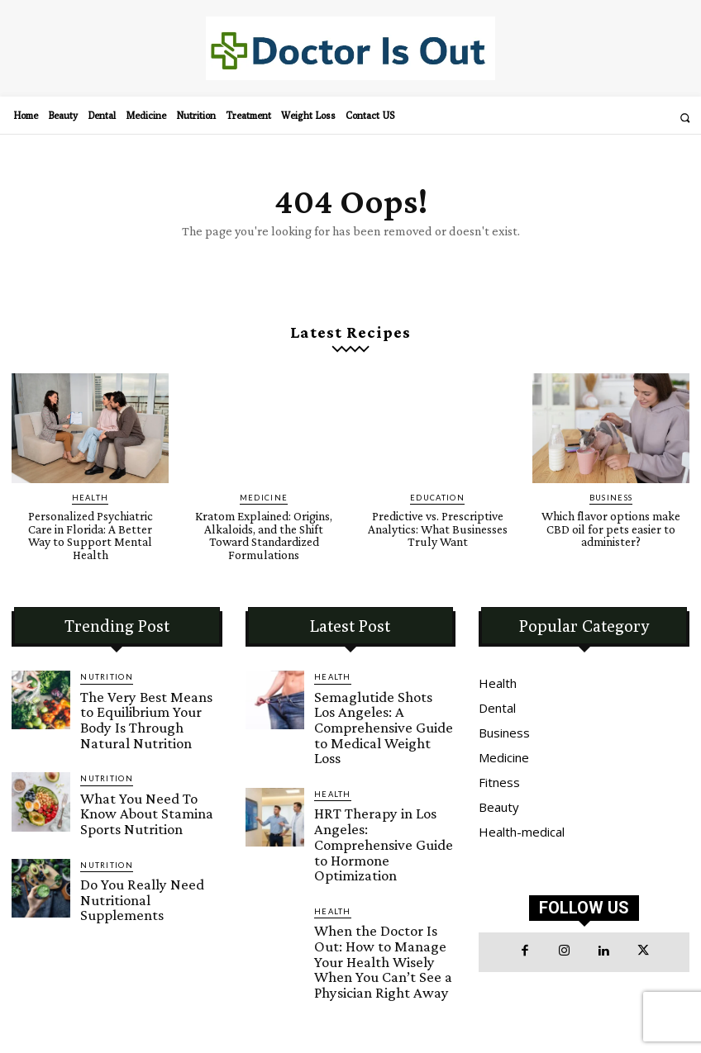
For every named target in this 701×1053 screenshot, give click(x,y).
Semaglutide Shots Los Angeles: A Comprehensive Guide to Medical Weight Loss (384, 696)
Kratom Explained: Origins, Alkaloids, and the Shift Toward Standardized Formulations (263, 528)
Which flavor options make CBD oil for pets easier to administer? (611, 522)
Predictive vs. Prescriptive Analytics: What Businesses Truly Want (437, 522)
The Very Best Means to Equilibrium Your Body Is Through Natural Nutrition (142, 696)
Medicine (264, 492)
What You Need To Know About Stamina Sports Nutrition (138, 771)
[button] (685, 118)
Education (437, 492)
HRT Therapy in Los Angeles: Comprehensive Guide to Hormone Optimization (381, 771)
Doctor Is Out (499, 1005)
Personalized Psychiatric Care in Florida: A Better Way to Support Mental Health (90, 522)
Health (90, 492)
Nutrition (104, 666)
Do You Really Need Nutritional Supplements (136, 841)
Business (611, 492)
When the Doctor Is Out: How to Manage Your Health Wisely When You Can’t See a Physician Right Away (382, 853)
